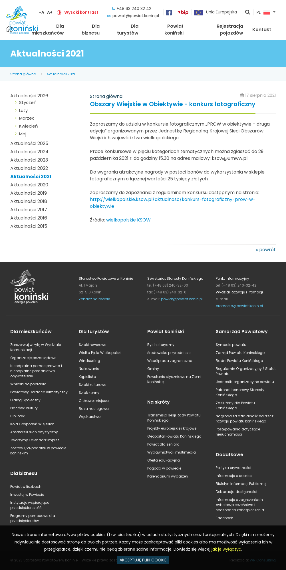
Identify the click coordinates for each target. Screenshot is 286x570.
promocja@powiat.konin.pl (239, 305)
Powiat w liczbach (25, 486)
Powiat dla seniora (163, 444)
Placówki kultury (24, 408)
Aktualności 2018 (28, 201)
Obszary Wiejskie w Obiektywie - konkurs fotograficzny (172, 104)
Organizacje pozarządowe (33, 357)
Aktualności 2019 (28, 193)
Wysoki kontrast (81, 12)
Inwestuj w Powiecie (27, 494)
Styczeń (28, 102)
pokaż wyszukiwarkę (248, 12)
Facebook (224, 517)
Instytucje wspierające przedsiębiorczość (29, 505)
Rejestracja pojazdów (230, 29)
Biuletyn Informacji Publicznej (241, 483)
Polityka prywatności (233, 467)
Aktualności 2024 (29, 151)
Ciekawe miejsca (94, 400)
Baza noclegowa (94, 408)
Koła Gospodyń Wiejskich (32, 424)
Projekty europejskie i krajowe (171, 428)
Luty (23, 110)
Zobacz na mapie (94, 299)
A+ (50, 12)
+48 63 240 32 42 (133, 8)
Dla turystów (127, 29)
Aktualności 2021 (61, 74)
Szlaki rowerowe (92, 344)
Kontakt (261, 29)
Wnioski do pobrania (28, 384)
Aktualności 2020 (29, 185)
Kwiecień (28, 126)
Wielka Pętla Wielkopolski (100, 352)
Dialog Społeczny (25, 400)
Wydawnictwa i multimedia (171, 452)
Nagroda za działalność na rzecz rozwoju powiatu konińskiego (244, 419)
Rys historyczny (160, 344)
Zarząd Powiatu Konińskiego (240, 352)
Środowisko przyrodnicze (168, 352)
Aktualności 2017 (28, 209)
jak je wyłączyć (226, 549)
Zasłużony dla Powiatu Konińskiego (235, 405)
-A (41, 12)
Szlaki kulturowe (92, 384)
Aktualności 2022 (29, 168)
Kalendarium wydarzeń (167, 476)
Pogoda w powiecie (164, 468)
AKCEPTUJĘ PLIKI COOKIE (143, 560)
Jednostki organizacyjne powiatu (245, 381)
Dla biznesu (91, 29)
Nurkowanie (89, 368)
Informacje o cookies (234, 475)
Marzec (27, 118)
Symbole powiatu (231, 344)
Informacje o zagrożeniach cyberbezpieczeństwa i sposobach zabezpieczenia (240, 504)
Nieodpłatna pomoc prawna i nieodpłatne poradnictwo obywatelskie (36, 370)
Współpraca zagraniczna (169, 360)
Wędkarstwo (89, 416)
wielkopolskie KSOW (128, 220)
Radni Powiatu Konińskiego (239, 360)
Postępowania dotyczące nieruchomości (238, 432)
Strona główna (23, 74)
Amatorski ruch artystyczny (34, 432)
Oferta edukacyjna (163, 460)
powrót (267, 249)
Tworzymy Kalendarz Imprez (34, 440)
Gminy (153, 368)
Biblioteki (17, 416)
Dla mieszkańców (47, 29)
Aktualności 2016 (28, 218)
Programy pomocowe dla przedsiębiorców (32, 518)
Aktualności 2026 (29, 95)
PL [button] (263, 12)
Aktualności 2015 (28, 226)
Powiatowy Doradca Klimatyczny (39, 392)
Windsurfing (89, 360)
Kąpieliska (87, 376)
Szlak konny (89, 392)
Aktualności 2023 (29, 160)
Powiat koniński (174, 29)
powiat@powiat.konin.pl (135, 16)
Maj (22, 134)
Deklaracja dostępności (236, 491)
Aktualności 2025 (29, 143)
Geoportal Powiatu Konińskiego (174, 436)
